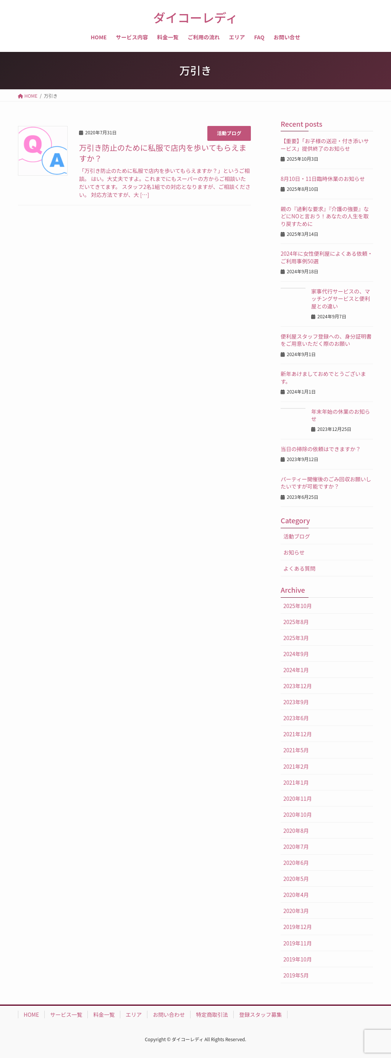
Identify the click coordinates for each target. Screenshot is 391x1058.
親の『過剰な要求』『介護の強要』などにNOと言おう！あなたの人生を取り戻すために (325, 216)
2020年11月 (297, 798)
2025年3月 (296, 638)
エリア (134, 1014)
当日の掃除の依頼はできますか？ (321, 449)
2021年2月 (296, 766)
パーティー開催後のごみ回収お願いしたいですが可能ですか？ (326, 482)
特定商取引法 (212, 1014)
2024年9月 (296, 654)
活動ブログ (229, 133)
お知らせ (294, 552)
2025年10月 (297, 606)
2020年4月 (296, 894)
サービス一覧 (66, 1014)
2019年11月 (297, 943)
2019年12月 (297, 927)
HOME (31, 1014)
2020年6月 (296, 862)
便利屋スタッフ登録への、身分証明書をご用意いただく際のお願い (326, 340)
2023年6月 (296, 718)
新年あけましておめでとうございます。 (323, 377)
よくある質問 (299, 568)
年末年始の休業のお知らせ (340, 415)
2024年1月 (296, 670)
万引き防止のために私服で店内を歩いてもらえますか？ (162, 153)
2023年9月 (296, 702)
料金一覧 (104, 1014)
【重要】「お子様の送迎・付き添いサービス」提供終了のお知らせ (325, 144)
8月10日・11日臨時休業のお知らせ (323, 178)
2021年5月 (296, 750)
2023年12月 (297, 686)
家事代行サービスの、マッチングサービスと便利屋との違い (340, 298)
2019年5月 (296, 975)
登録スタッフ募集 (260, 1014)
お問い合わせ (169, 1014)
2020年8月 (296, 830)
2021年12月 (297, 734)
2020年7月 (296, 846)
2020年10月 (297, 814)
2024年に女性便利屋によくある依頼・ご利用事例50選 (327, 257)
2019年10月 (297, 959)
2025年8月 (296, 622)
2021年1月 (296, 782)
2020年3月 (296, 910)
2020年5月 (296, 878)
